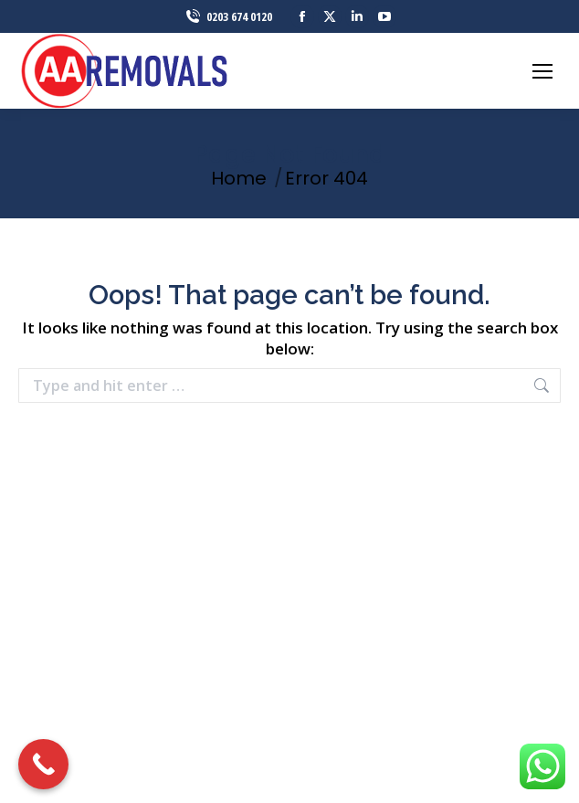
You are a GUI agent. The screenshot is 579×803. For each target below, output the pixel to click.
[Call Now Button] (43, 764)
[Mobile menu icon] (542, 71)
